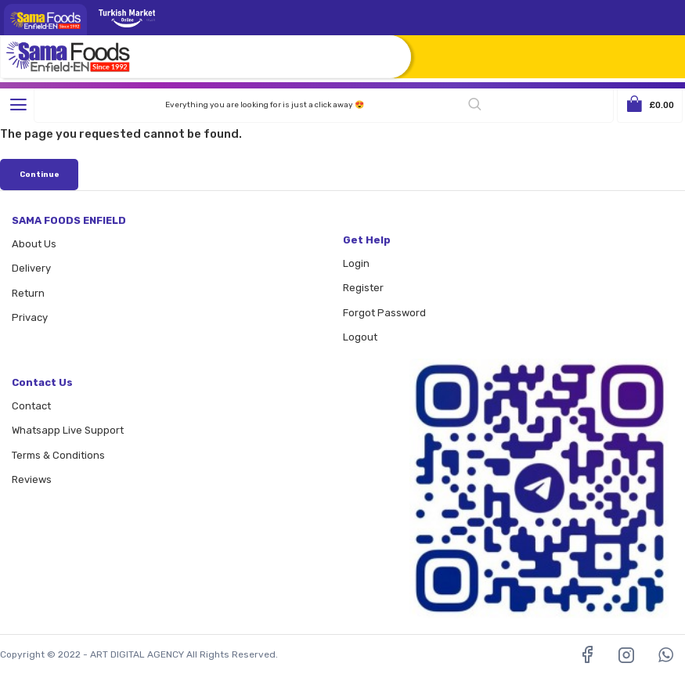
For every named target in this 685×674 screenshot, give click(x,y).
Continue (39, 174)
